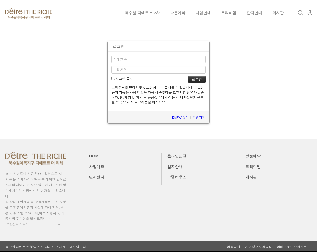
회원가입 (199, 117)
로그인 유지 (122, 78)
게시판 (278, 12)
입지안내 (175, 166)
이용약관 (233, 247)
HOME (95, 156)
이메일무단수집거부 (292, 247)
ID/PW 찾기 (180, 117)
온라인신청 (176, 156)
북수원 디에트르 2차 (142, 12)
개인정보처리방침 (258, 247)
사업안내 (203, 12)
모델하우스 (176, 177)
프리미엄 (228, 12)
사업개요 (96, 166)
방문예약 (177, 12)
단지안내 (254, 12)
